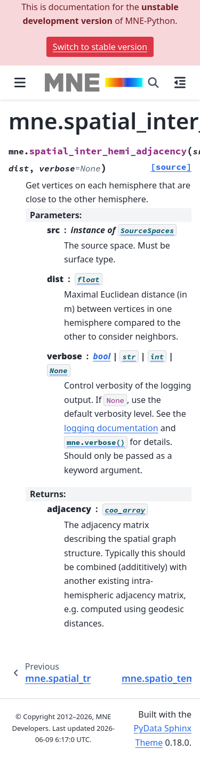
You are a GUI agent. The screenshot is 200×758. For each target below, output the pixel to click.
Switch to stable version (100, 47)
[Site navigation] (20, 82)
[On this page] (180, 82)
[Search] (153, 82)
